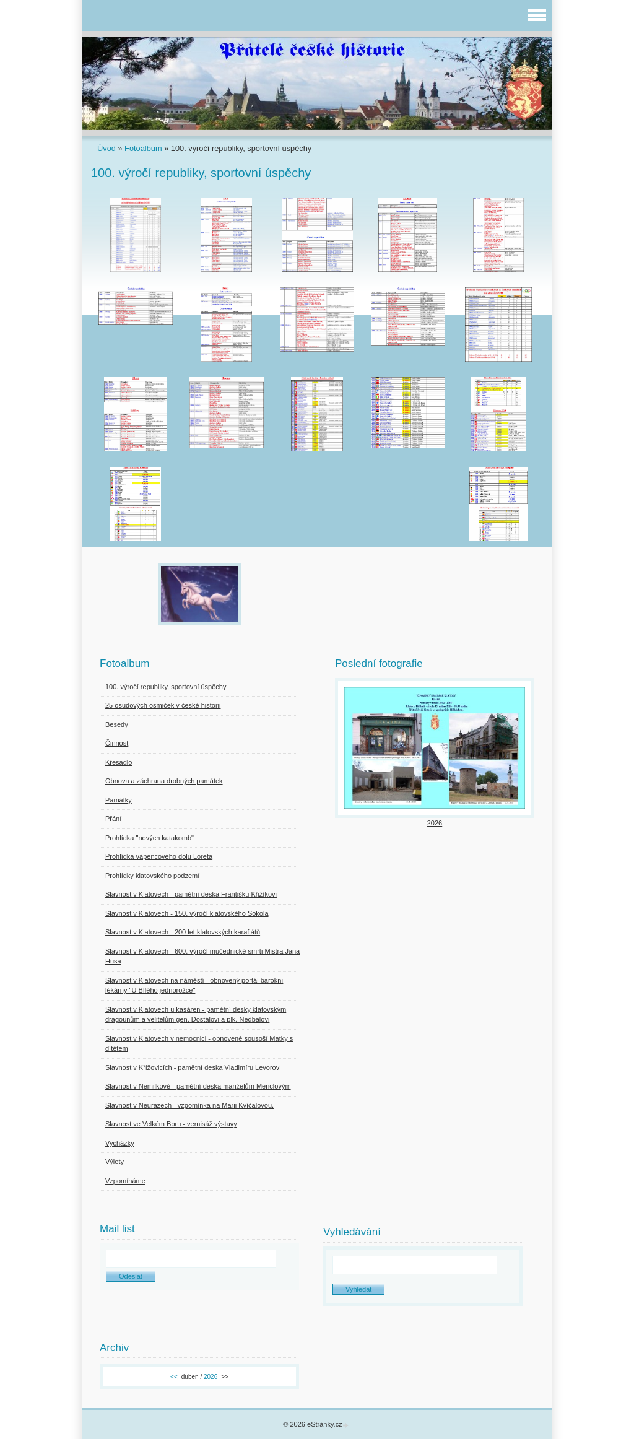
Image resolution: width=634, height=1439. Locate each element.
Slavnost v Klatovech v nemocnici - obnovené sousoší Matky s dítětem (199, 1044)
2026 (434, 823)
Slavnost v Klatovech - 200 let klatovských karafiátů (182, 932)
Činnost (116, 743)
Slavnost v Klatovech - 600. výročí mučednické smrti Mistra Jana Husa (202, 956)
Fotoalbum (143, 148)
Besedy (116, 724)
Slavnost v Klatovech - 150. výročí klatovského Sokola (187, 913)
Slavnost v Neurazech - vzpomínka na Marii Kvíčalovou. (189, 1105)
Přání (113, 818)
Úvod (106, 148)
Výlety (114, 1161)
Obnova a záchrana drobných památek (164, 781)
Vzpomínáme (125, 1181)
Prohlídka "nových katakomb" (149, 837)
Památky (118, 800)
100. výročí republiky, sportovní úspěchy (165, 686)
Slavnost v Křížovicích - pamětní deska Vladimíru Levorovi (193, 1067)
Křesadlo (118, 762)
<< (174, 1376)
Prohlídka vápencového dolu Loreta (158, 856)
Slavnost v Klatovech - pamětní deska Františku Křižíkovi (191, 894)
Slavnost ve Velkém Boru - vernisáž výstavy (171, 1124)
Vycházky (119, 1143)
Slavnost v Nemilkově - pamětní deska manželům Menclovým (198, 1086)
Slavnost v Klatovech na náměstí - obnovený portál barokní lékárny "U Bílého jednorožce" (194, 985)
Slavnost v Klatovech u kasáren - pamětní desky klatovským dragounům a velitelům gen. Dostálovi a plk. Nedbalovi (195, 1015)
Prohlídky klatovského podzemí (152, 875)
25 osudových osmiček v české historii (162, 705)
